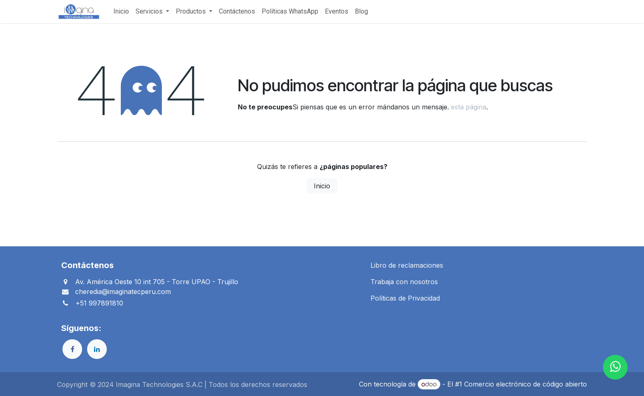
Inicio (322, 186)
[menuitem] (121, 11)
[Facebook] (72, 349)
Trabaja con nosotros (404, 282)
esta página (468, 107)
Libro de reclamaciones (406, 265)
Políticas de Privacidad (405, 298)
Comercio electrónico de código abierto (525, 384)
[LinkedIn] (97, 349)
